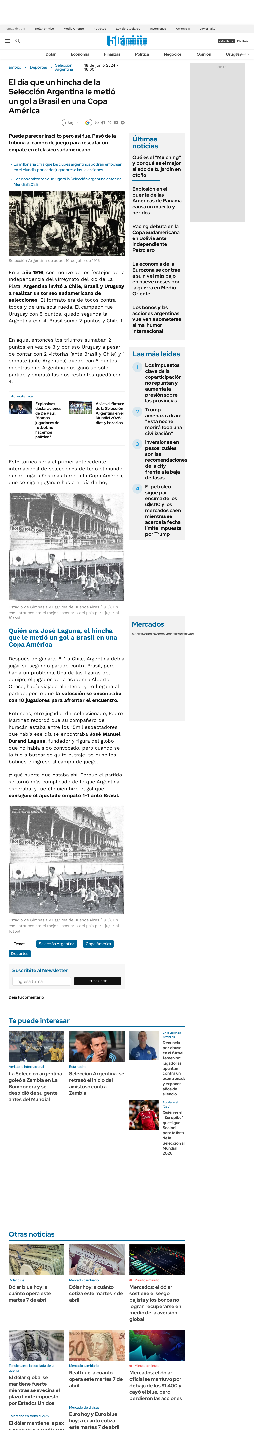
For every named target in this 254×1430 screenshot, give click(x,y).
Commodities (169, 634)
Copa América (98, 943)
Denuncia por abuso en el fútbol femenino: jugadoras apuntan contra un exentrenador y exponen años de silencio (175, 1068)
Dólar (51, 54)
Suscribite (98, 981)
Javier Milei (208, 28)
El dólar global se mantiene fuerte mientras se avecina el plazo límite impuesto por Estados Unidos (34, 1390)
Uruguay (234, 54)
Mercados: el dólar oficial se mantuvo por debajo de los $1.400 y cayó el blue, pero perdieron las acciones (155, 1386)
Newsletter (242, 54)
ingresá (242, 41)
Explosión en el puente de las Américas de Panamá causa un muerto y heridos (157, 201)
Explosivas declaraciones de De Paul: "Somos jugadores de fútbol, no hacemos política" (48, 420)
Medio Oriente (74, 28)
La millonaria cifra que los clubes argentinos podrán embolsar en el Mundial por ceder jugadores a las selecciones (68, 167)
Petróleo (100, 28)
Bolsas (153, 634)
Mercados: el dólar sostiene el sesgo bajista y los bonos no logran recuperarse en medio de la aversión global (155, 1303)
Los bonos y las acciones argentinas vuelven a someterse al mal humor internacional (156, 319)
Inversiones (158, 28)
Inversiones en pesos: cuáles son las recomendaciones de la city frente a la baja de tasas (166, 460)
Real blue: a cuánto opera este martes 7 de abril (96, 1379)
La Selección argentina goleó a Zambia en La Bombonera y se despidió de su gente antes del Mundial (35, 1087)
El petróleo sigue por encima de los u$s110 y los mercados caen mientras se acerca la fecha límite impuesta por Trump (163, 510)
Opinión (204, 54)
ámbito (15, 67)
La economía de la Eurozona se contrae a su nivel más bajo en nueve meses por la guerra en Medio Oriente (156, 279)
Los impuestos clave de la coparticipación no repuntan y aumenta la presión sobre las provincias (163, 383)
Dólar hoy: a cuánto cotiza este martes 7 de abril (96, 1293)
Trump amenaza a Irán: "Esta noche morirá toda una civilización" (163, 421)
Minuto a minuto (146, 1280)
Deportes (38, 67)
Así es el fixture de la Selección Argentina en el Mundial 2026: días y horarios (110, 413)
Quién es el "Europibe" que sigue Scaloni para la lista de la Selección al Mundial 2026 (174, 1133)
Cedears (187, 634)
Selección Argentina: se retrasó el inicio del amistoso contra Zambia (96, 1083)
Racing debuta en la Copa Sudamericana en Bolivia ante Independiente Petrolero (156, 238)
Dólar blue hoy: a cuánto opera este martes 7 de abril (30, 1293)
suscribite (226, 41)
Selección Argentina (64, 67)
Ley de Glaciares (128, 28)
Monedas (139, 634)
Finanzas (112, 54)
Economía (80, 54)
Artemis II (183, 28)
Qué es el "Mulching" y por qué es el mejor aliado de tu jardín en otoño (156, 166)
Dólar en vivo (44, 28)
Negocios (173, 54)
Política (142, 54)
